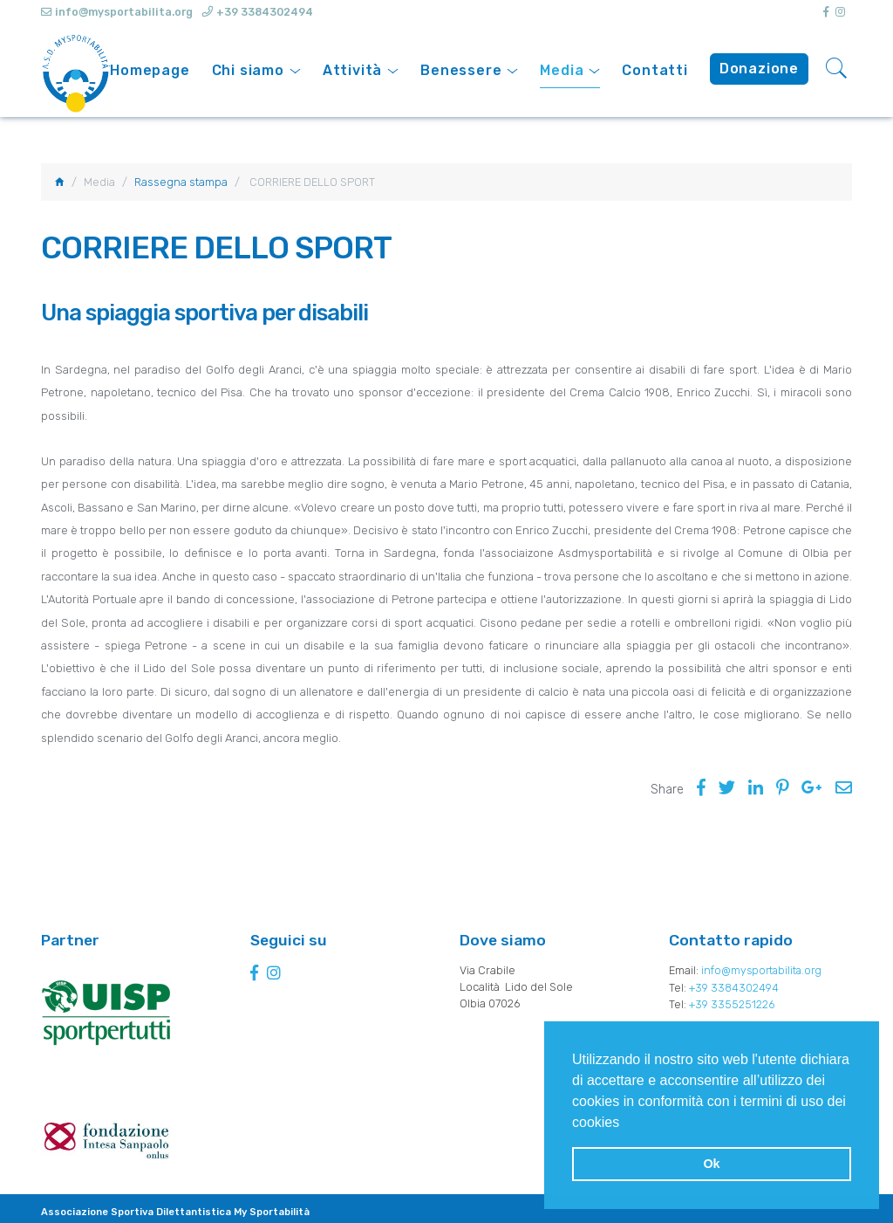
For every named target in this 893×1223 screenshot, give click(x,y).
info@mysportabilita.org (764, 971)
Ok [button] (711, 1164)
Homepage (149, 70)
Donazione (759, 68)
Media (561, 70)
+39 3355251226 (732, 1004)
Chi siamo (248, 70)
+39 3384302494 (265, 12)
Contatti (654, 70)
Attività (352, 70)
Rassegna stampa (181, 182)
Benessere (460, 70)
